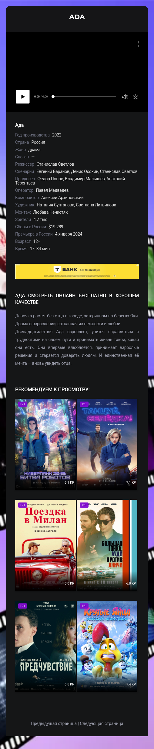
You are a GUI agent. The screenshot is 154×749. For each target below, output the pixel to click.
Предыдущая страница (54, 723)
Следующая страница (101, 723)
